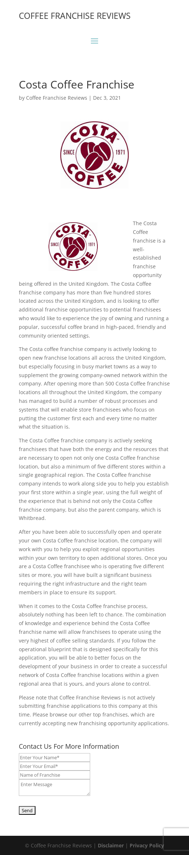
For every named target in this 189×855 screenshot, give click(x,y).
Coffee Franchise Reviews (56, 97)
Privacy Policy (147, 845)
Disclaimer (111, 845)
